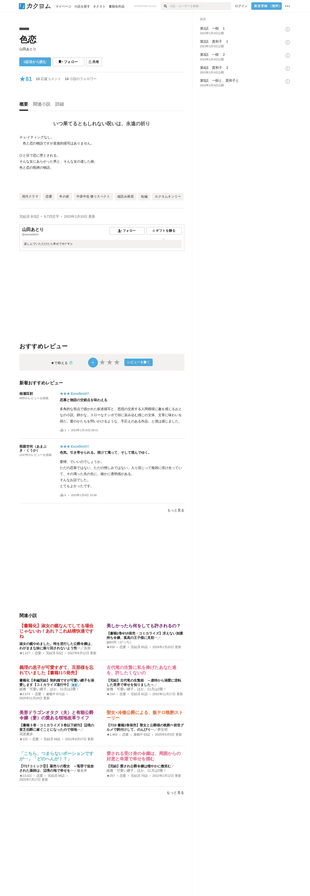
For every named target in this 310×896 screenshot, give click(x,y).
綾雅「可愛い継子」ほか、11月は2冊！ (49, 689)
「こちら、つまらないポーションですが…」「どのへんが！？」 (56, 756)
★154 (111, 694)
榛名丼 (82, 770)
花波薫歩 (26, 734)
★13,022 (25, 775)
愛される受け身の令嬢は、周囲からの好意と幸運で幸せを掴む (144, 756)
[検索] (165, 6)
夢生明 (162, 729)
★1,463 (112, 734)
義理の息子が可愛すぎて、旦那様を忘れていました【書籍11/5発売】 (56, 670)
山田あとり (27, 49)
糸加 (87, 648)
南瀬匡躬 (26, 394)
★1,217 (24, 653)
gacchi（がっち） (120, 642)
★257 (111, 775)
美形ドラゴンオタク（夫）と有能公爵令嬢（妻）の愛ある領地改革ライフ (56, 715)
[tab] (25, 105)
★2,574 (24, 694)
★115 (23, 739)
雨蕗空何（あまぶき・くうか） (32, 448)
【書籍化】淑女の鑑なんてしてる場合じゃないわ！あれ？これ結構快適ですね (56, 631)
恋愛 (38, 653)
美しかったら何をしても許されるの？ (144, 625)
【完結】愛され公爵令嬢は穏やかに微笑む (139, 766)
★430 (111, 647)
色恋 (27, 39)
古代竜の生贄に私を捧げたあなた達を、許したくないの (141, 670)
